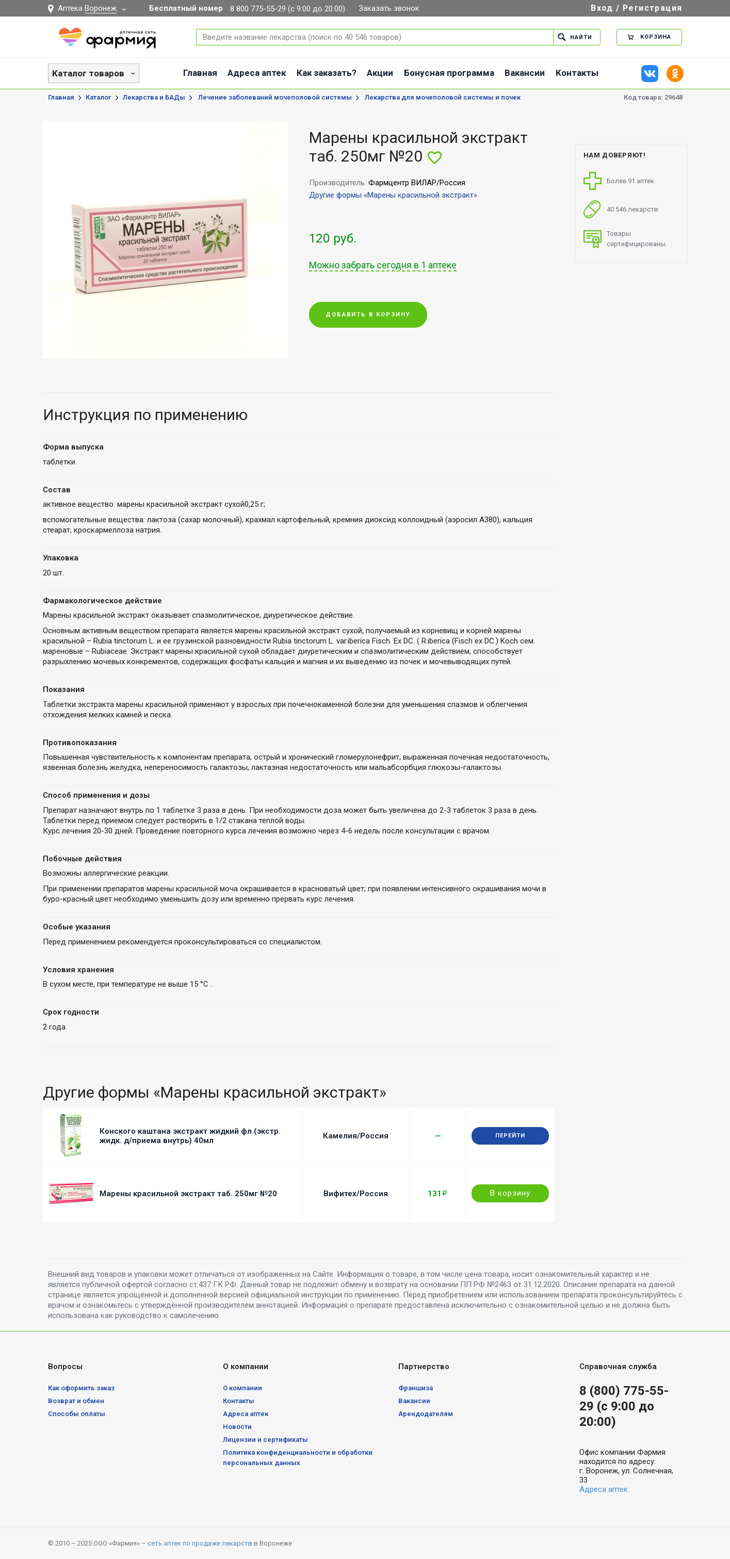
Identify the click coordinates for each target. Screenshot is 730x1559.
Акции (380, 73)
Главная (200, 73)
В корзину (510, 1193)
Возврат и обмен (76, 1401)
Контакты (577, 73)
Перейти (510, 1135)
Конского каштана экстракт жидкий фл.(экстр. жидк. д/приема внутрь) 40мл (190, 1136)
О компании (242, 1388)
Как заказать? (326, 73)
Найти (575, 37)
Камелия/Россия (355, 1135)
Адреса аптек (257, 73)
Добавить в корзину (368, 315)
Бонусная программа (449, 73)
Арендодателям (425, 1414)
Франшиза (415, 1388)
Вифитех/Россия (355, 1193)
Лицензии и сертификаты (265, 1439)
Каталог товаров (88, 73)
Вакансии (525, 73)
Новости (237, 1427)
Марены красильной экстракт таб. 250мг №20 (188, 1193)
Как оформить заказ (81, 1388)
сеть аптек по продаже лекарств (200, 1543)
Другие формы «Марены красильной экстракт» (393, 195)
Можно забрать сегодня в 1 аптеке (383, 265)
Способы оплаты (76, 1414)
